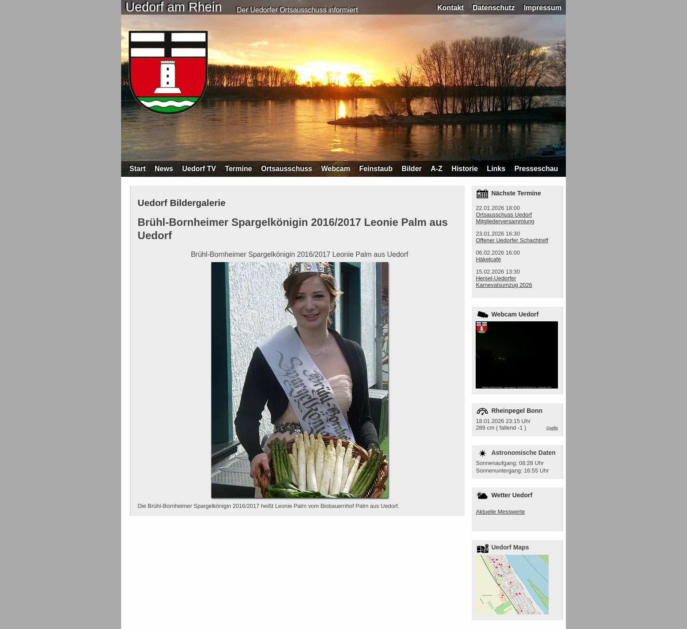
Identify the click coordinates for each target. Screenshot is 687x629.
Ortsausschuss (286, 168)
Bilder (411, 168)
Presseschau (536, 168)
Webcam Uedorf (514, 314)
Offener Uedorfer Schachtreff (512, 240)
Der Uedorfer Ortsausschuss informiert (297, 10)
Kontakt (450, 7)
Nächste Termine (516, 193)
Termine (238, 168)
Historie (464, 168)
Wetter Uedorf (511, 495)
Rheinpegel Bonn (516, 410)
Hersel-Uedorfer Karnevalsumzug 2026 (504, 281)
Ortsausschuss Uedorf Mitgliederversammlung (505, 218)
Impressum (542, 7)
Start (137, 168)
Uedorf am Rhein (174, 7)
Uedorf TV (199, 168)
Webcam (335, 168)
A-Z (437, 168)
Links (496, 168)
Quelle (552, 428)
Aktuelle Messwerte (500, 511)
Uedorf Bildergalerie (181, 203)
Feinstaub (376, 168)
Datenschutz (494, 7)
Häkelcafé (488, 259)
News (164, 168)
